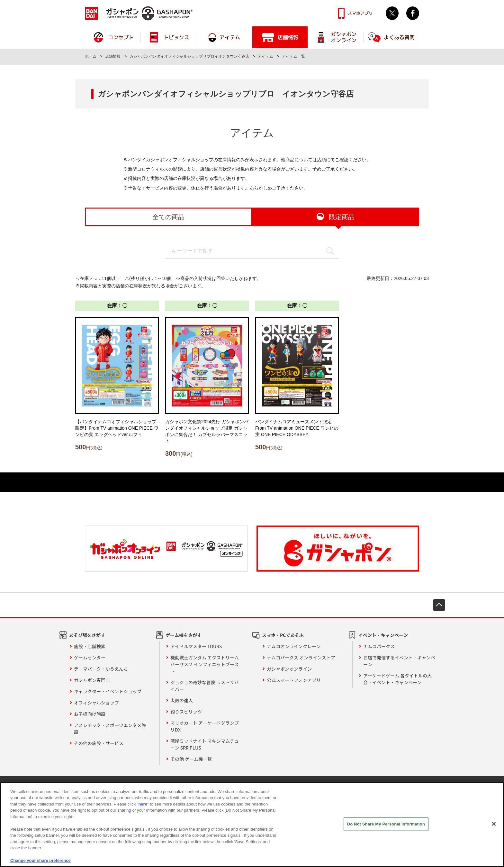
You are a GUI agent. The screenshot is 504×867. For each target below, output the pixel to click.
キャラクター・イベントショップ (107, 691)
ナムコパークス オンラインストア (301, 657)
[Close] (494, 828)
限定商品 (342, 216)
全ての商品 (168, 216)
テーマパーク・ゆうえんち (101, 669)
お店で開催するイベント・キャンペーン (399, 660)
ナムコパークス (379, 646)
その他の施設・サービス (98, 743)
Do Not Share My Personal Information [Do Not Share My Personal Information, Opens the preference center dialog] (386, 827)
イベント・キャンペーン (383, 635)
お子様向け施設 (89, 714)
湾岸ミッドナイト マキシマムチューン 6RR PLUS (204, 744)
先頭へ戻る (439, 605)
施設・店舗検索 (89, 646)
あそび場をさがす (87, 635)
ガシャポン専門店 (92, 680)
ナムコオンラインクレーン (294, 646)
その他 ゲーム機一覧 (191, 759)
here (142, 808)
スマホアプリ (360, 13)
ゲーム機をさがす (184, 635)
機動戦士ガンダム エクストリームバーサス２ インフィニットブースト (204, 664)
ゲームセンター (89, 657)
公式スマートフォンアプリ (294, 680)
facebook (412, 13)
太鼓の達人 (181, 700)
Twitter (392, 13)
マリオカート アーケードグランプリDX (204, 726)
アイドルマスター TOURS (196, 646)
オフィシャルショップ (96, 702)
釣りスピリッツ (186, 711)
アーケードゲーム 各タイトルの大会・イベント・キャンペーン (397, 678)
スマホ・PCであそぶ (283, 635)
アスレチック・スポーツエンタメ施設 (110, 728)
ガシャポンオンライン (289, 669)
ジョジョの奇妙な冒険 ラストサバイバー (204, 685)
